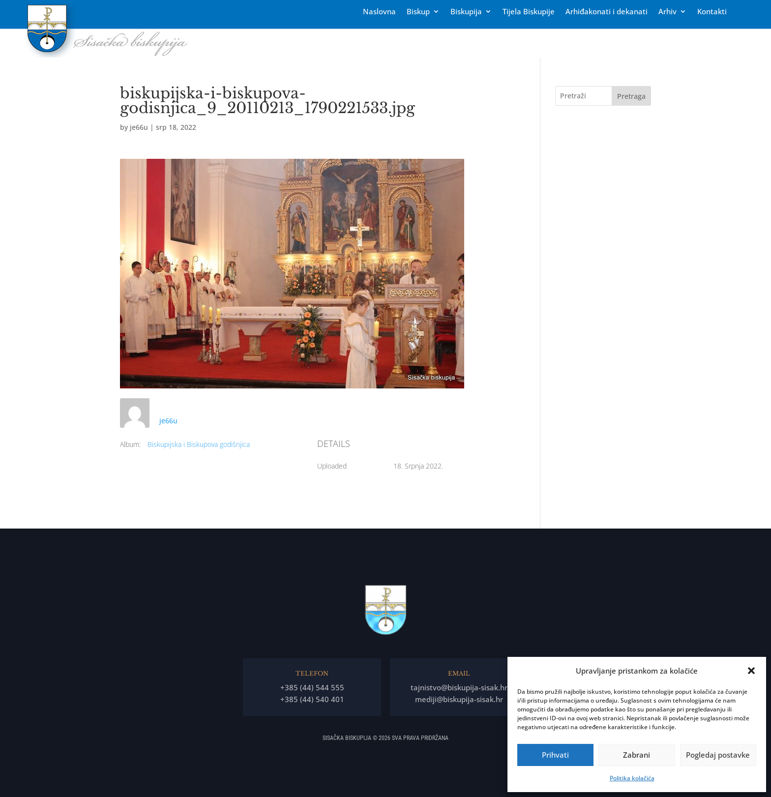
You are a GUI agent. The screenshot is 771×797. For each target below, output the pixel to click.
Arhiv (667, 12)
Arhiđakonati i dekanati (606, 12)
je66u (139, 127)
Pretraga (631, 96)
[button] (751, 671)
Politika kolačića (632, 778)
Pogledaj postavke (718, 755)
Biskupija (466, 12)
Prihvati (555, 755)
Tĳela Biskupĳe (529, 12)
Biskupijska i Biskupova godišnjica (199, 444)
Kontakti (712, 12)
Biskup (418, 12)
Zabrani (636, 755)
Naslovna (379, 12)
